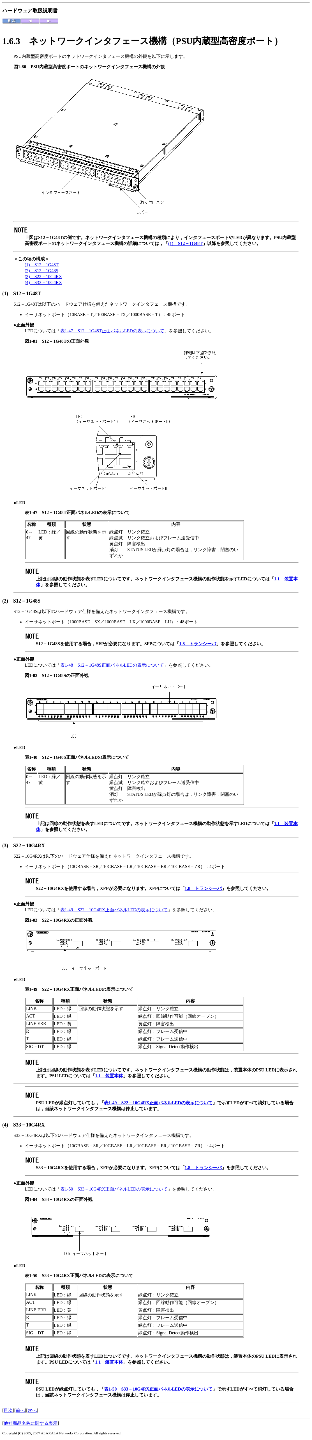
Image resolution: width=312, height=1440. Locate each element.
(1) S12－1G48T (185, 243)
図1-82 (33, 675)
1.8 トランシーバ (197, 643)
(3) (7, 845)
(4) (7, 1125)
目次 (8, 1410)
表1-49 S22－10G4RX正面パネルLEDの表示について (114, 909)
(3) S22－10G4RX (43, 276)
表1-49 (33, 989)
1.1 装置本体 (109, 1075)
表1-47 (33, 512)
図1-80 (22, 66)
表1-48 (33, 757)
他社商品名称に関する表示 (30, 1423)
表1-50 (33, 1275)
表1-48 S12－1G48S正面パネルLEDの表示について (112, 665)
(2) (7, 601)
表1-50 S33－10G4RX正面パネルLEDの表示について (114, 1189)
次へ (32, 1410)
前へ (20, 1410)
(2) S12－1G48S (41, 270)
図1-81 (33, 341)
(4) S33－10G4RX (43, 282)
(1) (7, 293)
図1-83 (33, 920)
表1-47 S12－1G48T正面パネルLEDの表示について (112, 330)
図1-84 (33, 1199)
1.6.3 (15, 41)
